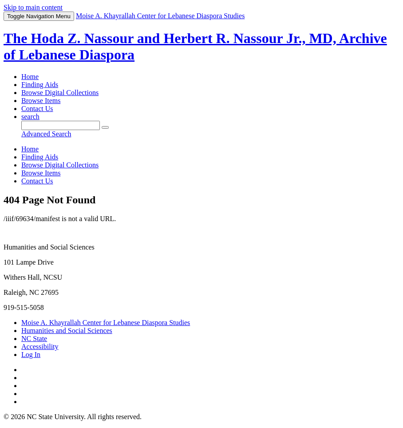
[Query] (60, 125)
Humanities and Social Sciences (66, 330)
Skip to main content (33, 7)
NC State (34, 338)
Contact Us (37, 108)
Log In (30, 354)
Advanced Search (46, 134)
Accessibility (40, 346)
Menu (39, 16)
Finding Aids (39, 84)
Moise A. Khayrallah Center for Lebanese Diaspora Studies (105, 322)
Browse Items (40, 100)
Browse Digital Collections (60, 92)
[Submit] (105, 127)
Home (30, 76)
